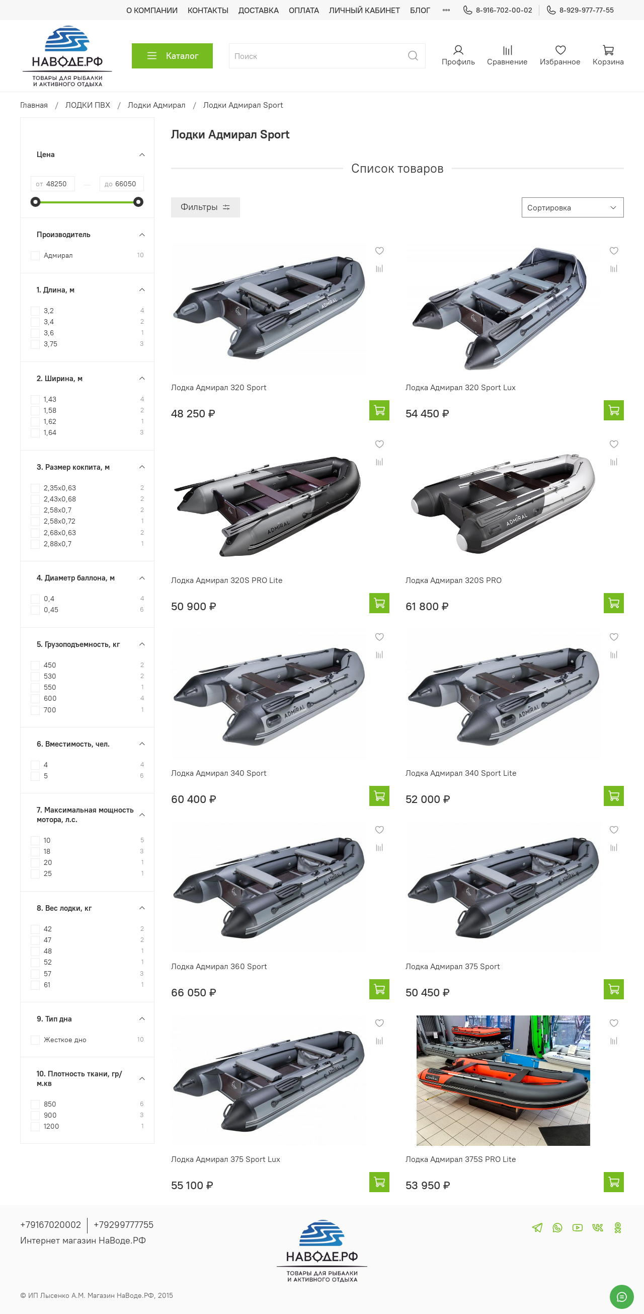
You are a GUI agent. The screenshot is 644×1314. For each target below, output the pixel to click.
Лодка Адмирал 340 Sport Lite (461, 773)
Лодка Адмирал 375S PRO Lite (461, 1159)
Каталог (172, 56)
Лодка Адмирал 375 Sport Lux (225, 1159)
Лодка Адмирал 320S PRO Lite (227, 580)
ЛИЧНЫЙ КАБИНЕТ (364, 10)
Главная (34, 105)
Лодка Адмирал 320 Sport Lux (461, 387)
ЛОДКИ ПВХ (87, 105)
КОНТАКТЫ (208, 10)
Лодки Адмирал (157, 105)
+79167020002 (50, 1224)
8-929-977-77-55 (580, 10)
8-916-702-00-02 (497, 10)
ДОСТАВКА (258, 10)
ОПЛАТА (304, 10)
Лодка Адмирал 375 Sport (453, 966)
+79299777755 (123, 1224)
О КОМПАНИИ (152, 10)
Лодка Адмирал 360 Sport (219, 966)
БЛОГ (420, 10)
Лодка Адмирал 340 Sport (219, 773)
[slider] (35, 201)
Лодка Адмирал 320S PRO (454, 580)
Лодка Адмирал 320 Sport (219, 387)
